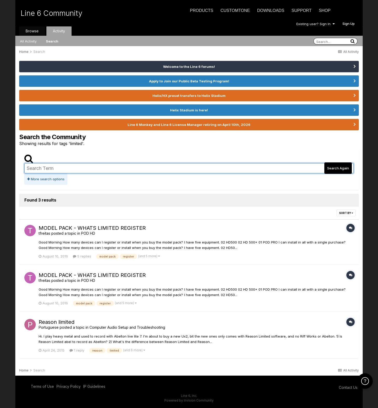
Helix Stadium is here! (189, 110)
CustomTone (235, 10)
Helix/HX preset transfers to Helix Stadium (189, 96)
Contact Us (348, 387)
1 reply (76, 350)
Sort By (346, 212)
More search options (46, 179)
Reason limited (56, 322)
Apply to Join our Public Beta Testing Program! (189, 81)
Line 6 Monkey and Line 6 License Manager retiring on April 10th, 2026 (189, 125)
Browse (32, 31)
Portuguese (49, 327)
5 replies (82, 256)
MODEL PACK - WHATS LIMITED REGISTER (92, 228)
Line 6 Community (51, 13)
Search (52, 41)
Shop (325, 10)
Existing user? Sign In (315, 24)
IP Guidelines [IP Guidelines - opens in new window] (94, 386)
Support (302, 10)
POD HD (88, 233)
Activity (59, 31)
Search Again (338, 168)
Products (201, 10)
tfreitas (44, 233)
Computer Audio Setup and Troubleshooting (127, 327)
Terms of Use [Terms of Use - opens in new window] (42, 386)
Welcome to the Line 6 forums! (189, 67)
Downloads (270, 10)
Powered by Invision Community (189, 400)
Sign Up (348, 24)
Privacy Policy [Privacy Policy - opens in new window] (69, 386)
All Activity (28, 41)
